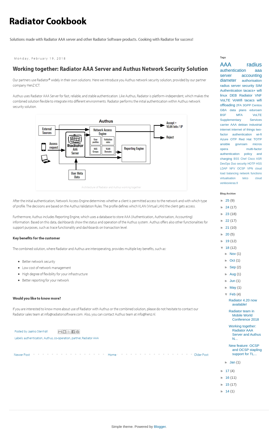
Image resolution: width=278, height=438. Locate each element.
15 (227, 384)
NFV (232, 168)
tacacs (249, 100)
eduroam (256, 110)
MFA (239, 115)
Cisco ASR (255, 158)
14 (227, 391)
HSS (259, 163)
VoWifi (237, 100)
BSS (236, 158)
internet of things (243, 129)
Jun (233, 281)
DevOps (225, 163)
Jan (233, 362)
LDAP (223, 168)
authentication (33, 338)
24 (227, 207)
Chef (243, 158)
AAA (225, 64)
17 (227, 371)
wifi (259, 90)
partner (76, 338)
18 (227, 248)
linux (223, 95)
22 (227, 220)
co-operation (62, 338)
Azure (224, 139)
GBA (223, 110)
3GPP (247, 105)
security (248, 86)
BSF (223, 115)
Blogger (160, 427)
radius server (230, 86)
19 (227, 241)
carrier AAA (228, 124)
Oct (233, 260)
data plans (238, 110)
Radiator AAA (90, 338)
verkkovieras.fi (229, 183)
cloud (258, 168)
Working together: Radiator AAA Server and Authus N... (245, 332)
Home (112, 354)
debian (243, 124)
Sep (233, 267)
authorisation (252, 80)
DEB (233, 95)
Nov (233, 254)
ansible (225, 144)
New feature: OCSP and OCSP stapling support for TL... (245, 350)
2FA (239, 105)
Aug (233, 274)
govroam (241, 144)
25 (227, 200)
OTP (233, 139)
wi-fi (259, 134)
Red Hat (245, 139)
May (233, 287)
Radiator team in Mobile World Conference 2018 (244, 315)
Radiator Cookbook (47, 20)
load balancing (229, 173)
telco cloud (252, 178)
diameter (228, 80)
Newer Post (22, 354)
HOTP (251, 163)
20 (227, 234)
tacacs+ (249, 90)
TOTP (257, 139)
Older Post (201, 354)
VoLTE (225, 100)
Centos (257, 105)
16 (227, 377)
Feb (233, 294)
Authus (48, 338)
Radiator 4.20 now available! (243, 302)
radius (254, 64)
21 (227, 227)
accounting (252, 75)
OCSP (241, 168)
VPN (250, 168)
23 (227, 214)
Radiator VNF (250, 95)
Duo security (238, 163)
